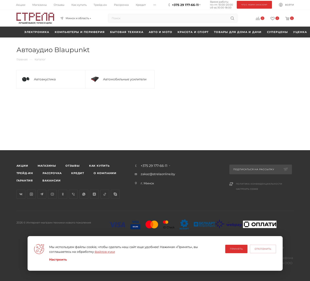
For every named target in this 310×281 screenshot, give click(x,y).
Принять (236, 248)
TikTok (104, 194)
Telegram (41, 194)
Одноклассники (62, 194)
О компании (105, 173)
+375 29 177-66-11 (154, 165)
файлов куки (105, 252)
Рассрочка (52, 173)
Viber (73, 194)
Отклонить (263, 248)
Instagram (31, 194)
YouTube (52, 194)
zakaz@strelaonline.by (158, 174)
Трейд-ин (24, 173)
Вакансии (51, 180)
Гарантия (24, 180)
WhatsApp (83, 194)
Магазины (47, 165)
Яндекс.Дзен (94, 194)
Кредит (77, 173)
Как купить (99, 165)
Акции (22, 165)
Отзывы (72, 165)
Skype (115, 194)
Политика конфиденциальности (259, 184)
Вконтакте (20, 194)
